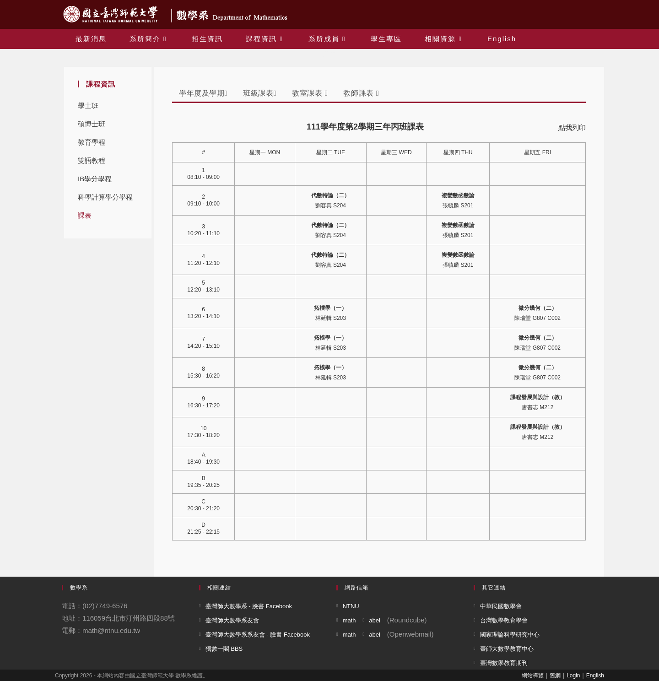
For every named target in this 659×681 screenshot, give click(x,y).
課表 (85, 215)
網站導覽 (533, 675)
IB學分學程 (95, 179)
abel (374, 620)
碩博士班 (91, 124)
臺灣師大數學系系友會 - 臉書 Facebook (257, 634)
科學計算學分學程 (105, 197)
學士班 (88, 105)
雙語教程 (91, 160)
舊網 (555, 675)
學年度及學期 (203, 93)
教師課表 (361, 93)
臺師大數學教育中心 (507, 648)
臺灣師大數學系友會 (232, 620)
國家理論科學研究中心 (510, 634)
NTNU (351, 606)
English (595, 675)
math (349, 620)
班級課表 (259, 93)
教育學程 (91, 142)
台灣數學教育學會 (504, 620)
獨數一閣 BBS (224, 648)
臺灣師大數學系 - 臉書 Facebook (248, 606)
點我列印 (572, 127)
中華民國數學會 (501, 606)
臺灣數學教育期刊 (504, 662)
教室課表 (310, 93)
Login (573, 675)
